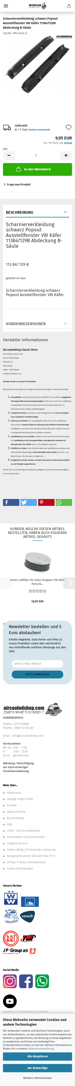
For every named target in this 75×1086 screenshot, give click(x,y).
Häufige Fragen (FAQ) (20, 799)
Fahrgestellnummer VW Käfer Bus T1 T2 (31, 856)
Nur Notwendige (38, 1068)
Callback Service (17, 843)
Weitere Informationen (37, 1078)
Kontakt (12, 805)
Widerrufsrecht (16, 812)
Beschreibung (19, 212)
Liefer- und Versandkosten (23, 830)
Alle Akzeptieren (37, 1056)
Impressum (14, 792)
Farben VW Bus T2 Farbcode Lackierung (31, 849)
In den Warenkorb (33, 169)
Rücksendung (15, 818)
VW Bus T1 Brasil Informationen (26, 862)
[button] (9, 155)
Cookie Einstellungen (20, 868)
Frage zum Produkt (19, 184)
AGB (9, 824)
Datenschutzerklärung (41, 1048)
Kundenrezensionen (26, 323)
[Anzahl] (37, 155)
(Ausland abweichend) (39, 129)
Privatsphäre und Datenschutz (26, 837)
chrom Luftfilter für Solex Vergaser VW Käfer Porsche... (37, 582)
